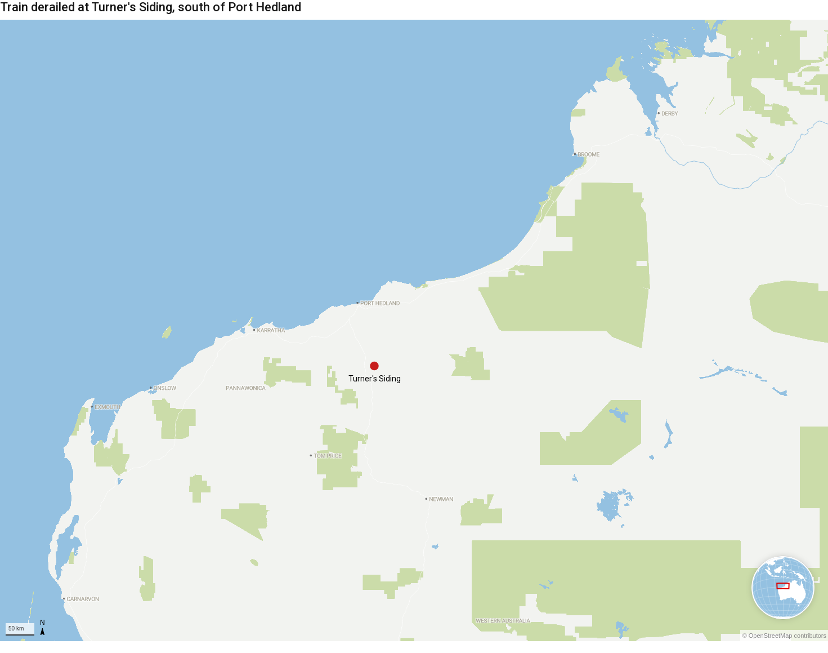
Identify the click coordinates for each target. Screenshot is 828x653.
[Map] (414, 330)
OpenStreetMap (771, 635)
